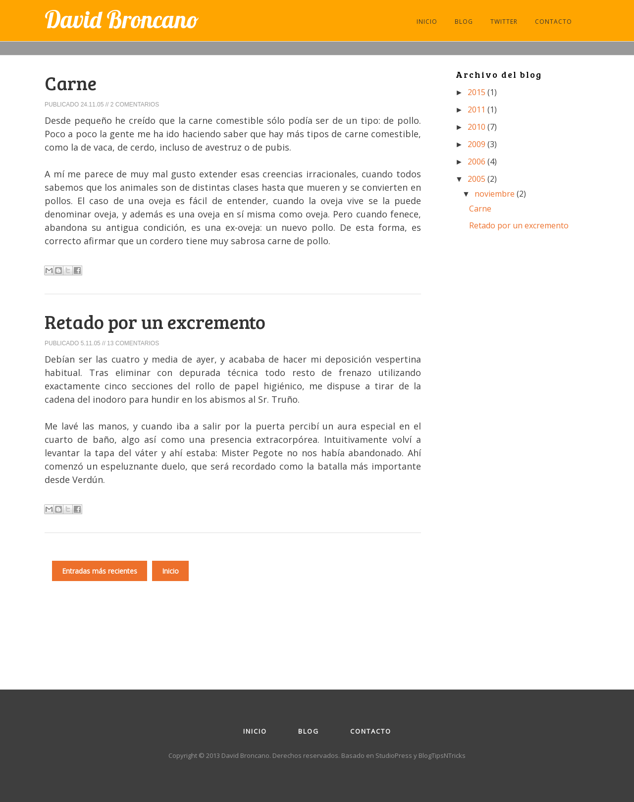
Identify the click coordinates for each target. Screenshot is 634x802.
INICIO (427, 21)
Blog (308, 731)
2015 (477, 92)
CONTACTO (553, 21)
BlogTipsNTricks (442, 755)
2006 (477, 161)
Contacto (370, 731)
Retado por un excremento (155, 321)
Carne (71, 83)
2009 (477, 144)
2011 (477, 109)
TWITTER (504, 21)
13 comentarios (133, 343)
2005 (477, 178)
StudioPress (393, 755)
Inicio (170, 571)
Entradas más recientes (99, 571)
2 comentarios (134, 104)
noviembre (496, 193)
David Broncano (122, 19)
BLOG (464, 21)
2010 (477, 126)
